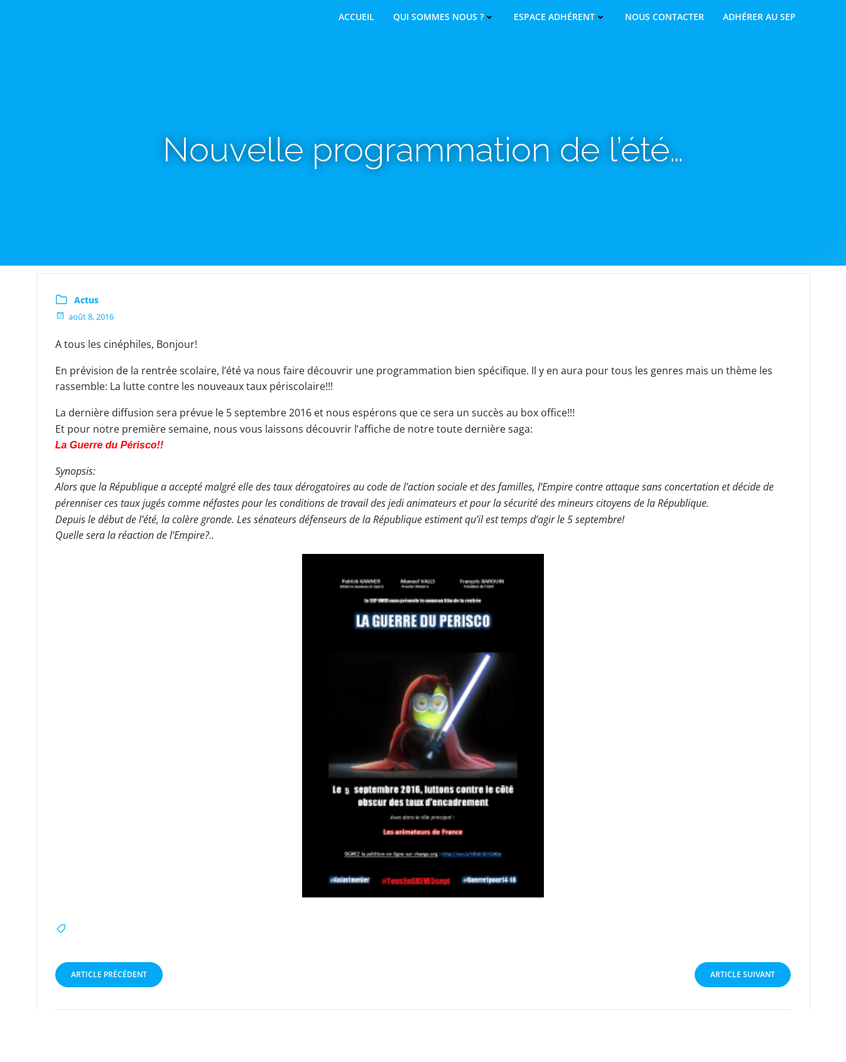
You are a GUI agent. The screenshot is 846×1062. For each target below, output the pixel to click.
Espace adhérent (560, 17)
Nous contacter (664, 17)
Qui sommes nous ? (444, 17)
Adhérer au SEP (759, 17)
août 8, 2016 (85, 316)
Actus (87, 300)
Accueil (356, 17)
